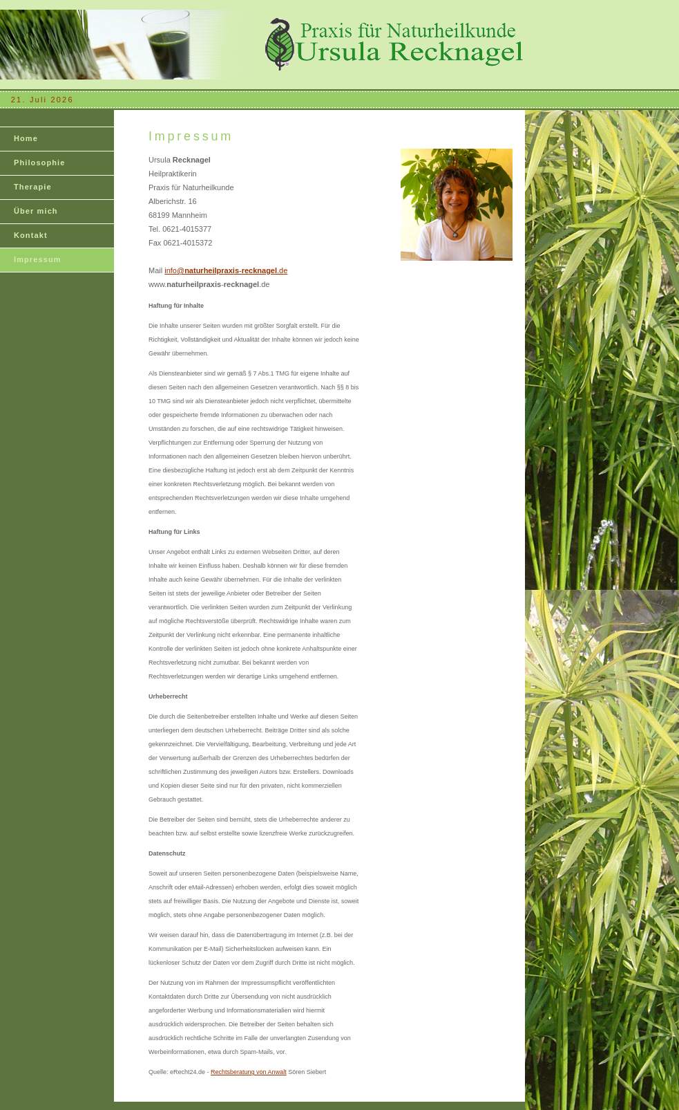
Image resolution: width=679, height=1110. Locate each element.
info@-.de (225, 270)
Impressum (37, 259)
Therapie (33, 187)
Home (26, 138)
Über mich (36, 211)
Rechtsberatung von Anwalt (249, 1072)
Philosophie (39, 162)
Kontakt (31, 235)
